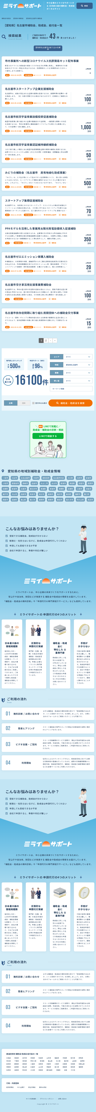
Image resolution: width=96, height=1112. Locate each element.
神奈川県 (33, 1061)
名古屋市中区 (58, 478)
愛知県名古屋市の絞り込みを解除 (48, 48)
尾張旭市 (15, 483)
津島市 (88, 488)
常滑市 (63, 483)
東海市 (52, 488)
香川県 (57, 1067)
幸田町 (72, 483)
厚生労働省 (31, 1087)
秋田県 (41, 1058)
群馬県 (81, 1058)
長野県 (82, 1061)
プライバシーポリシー (47, 1099)
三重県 (32, 1064)
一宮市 (5, 478)
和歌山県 (82, 1064)
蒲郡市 (77, 494)
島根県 (16, 1067)
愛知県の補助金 (18, 18)
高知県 (73, 1067)
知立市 (41, 494)
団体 (23, 403)
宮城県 (32, 1058)
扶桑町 (5, 488)
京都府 (49, 1064)
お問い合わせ (62, 1099)
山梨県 (74, 1061)
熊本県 (24, 1070)
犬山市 (14, 494)
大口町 (70, 478)
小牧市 (5, 483)
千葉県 (16, 1061)
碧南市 (50, 494)
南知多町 (46, 478)
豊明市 (41, 499)
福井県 (66, 1061)
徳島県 (49, 1067)
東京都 (24, 1061)
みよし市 (44, 483)
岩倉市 (34, 483)
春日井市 (33, 488)
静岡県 (16, 1064)
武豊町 (70, 488)
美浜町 (68, 494)
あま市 (54, 483)
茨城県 (65, 1058)
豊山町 (23, 499)
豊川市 (32, 499)
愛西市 (90, 483)
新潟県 (42, 1061)
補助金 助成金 (6, 18)
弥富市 (81, 483)
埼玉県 (8, 1061)
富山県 (50, 1061)
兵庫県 (65, 1064)
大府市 (79, 478)
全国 (65, 1070)
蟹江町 (86, 494)
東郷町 (61, 488)
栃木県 (73, 1058)
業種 (56, 372)
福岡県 (81, 1067)
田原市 (23, 494)
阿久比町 (80, 499)
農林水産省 (42, 1087)
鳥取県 (8, 1067)
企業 (11, 403)
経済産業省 (10, 1087)
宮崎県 (41, 1070)
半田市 (36, 478)
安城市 (88, 478)
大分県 (32, 1070)
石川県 (58, 1061)
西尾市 (5, 499)
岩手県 (24, 1058)
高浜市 (90, 499)
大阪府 (57, 1064)
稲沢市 (59, 494)
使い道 (56, 380)
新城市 (14, 488)
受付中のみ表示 (41, 403)
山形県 (49, 1058)
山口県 (41, 1067)
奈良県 (73, 1064)
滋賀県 (41, 1064)
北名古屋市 (25, 478)
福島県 (57, 1058)
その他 (73, 1070)
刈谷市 (14, 478)
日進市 (23, 488)
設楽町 (14, 499)
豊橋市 (50, 499)
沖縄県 (58, 1070)
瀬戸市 (5, 494)
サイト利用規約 (31, 1099)
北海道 (8, 1058)
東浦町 (43, 488)
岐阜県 (8, 1064)
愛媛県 (65, 1067)
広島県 (32, 1067)
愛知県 (24, 1064)
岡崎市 (25, 483)
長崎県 (16, 1070)
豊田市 (59, 499)
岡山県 (24, 1067)
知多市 (32, 494)
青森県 (16, 1058)
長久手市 (69, 499)
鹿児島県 (49, 1070)
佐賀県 (8, 1070)
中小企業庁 (21, 1087)
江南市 (79, 488)
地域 (56, 364)
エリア (56, 356)
